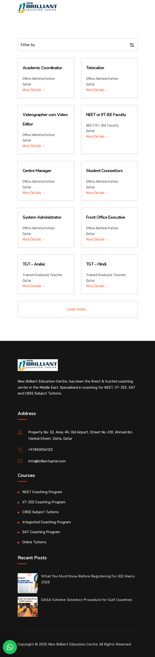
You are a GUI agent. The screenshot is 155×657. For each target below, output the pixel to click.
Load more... (77, 309)
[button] (78, 45)
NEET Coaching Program (42, 492)
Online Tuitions (34, 542)
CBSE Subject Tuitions (40, 512)
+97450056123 (40, 449)
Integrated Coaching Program (46, 522)
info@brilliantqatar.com (47, 461)
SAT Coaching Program (41, 532)
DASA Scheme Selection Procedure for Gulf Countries (86, 599)
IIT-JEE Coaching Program (43, 502)
